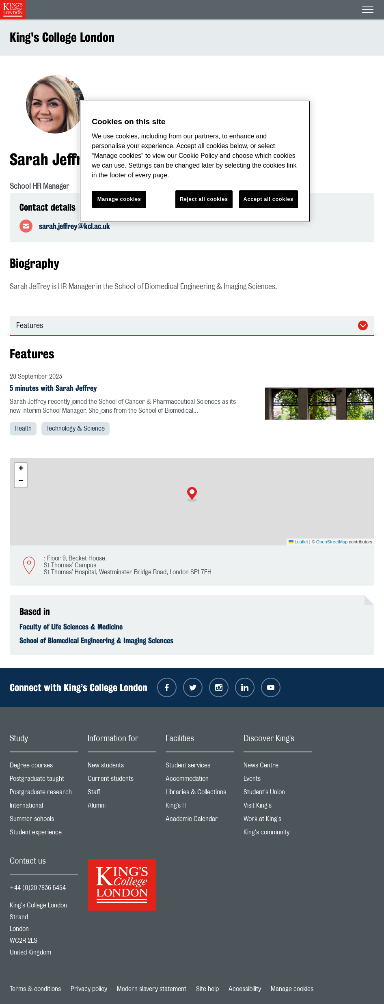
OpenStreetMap (332, 541)
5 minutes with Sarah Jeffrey (53, 388)
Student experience (44, 834)
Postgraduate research (44, 794)
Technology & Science (75, 428)
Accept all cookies (268, 199)
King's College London (62, 37)
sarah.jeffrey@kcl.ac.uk (74, 226)
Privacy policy (89, 989)
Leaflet (298, 541)
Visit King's (278, 807)
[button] (192, 494)
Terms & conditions (35, 989)
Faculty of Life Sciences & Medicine (71, 626)
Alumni (122, 807)
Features (29, 326)
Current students (122, 781)
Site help (207, 989)
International (44, 807)
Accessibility (245, 989)
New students (122, 767)
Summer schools (44, 821)
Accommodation (200, 781)
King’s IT (200, 807)
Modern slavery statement (151, 989)
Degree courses (44, 767)
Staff (122, 794)
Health (23, 428)
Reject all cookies (204, 199)
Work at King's (278, 821)
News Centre (278, 767)
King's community (278, 834)
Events (278, 781)
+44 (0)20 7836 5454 (38, 888)
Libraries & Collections (200, 794)
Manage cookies (292, 989)
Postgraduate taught (44, 781)
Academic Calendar (200, 821)
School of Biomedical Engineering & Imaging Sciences (96, 640)
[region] (195, 161)
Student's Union (278, 794)
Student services (200, 767)
